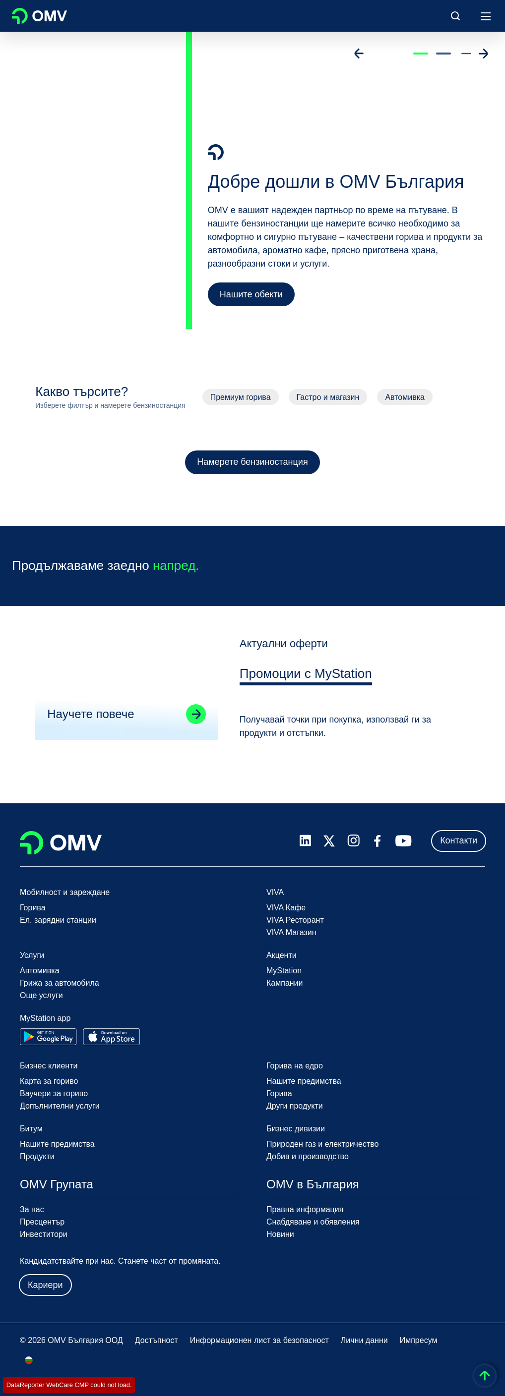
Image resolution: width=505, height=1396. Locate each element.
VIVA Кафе (286, 907)
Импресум (419, 1340)
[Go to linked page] (195, 718)
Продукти (37, 1156)
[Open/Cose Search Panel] (455, 16)
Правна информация (304, 1209)
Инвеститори (43, 1234)
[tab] (306, 680)
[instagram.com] (353, 841)
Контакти (458, 840)
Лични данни (364, 1340)
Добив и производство (307, 1156)
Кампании (284, 983)
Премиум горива (240, 397)
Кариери (45, 1285)
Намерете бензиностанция (252, 462)
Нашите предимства (303, 1081)
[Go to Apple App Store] (111, 1036)
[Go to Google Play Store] (48, 1036)
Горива (33, 907)
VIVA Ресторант (295, 920)
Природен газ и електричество (322, 1144)
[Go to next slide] (483, 53)
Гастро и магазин (328, 397)
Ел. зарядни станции (58, 920)
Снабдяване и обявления (313, 1222)
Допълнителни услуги (60, 1106)
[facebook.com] (377, 841)
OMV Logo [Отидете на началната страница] (39, 16)
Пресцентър (42, 1222)
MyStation (284, 970)
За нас (32, 1209)
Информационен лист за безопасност (259, 1340)
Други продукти (294, 1106)
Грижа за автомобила (59, 983)
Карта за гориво (49, 1081)
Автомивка (405, 397)
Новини (280, 1234)
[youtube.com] (403, 841)
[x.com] (329, 841)
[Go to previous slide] (359, 53)
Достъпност (156, 1340)
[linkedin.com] (305, 841)
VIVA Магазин (291, 932)
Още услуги (41, 995)
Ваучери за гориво (54, 1093)
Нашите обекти (251, 294)
